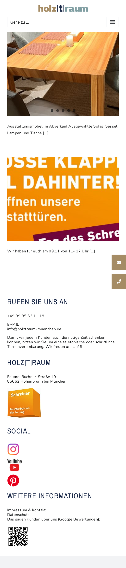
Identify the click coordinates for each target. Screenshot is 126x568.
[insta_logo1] (13, 445)
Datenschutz (18, 514)
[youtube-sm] (14, 460)
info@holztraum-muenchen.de (34, 329)
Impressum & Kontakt (26, 510)
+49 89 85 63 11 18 (25, 316)
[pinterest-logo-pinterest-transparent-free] (13, 476)
